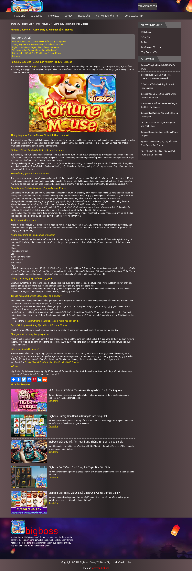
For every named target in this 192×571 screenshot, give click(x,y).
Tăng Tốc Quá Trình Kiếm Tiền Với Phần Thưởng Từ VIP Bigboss (158, 153)
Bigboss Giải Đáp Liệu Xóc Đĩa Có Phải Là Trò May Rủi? (159, 115)
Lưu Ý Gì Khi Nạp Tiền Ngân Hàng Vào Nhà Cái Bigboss (158, 124)
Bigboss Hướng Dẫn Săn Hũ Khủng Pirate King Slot (78, 416)
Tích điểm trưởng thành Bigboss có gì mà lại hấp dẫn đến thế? (52, 321)
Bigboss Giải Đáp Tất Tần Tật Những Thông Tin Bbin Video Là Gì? (86, 441)
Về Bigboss (36, 16)
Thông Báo (53, 16)
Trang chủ (19, 16)
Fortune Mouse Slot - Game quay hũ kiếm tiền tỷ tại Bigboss (61, 24)
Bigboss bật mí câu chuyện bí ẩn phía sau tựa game (35, 47)
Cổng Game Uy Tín (134, 16)
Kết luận (16, 56)
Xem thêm (53, 401)
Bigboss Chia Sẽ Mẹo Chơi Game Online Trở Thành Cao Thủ (158, 96)
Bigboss (35, 66)
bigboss (34, 531)
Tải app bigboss (147, 6)
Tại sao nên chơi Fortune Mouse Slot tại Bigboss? (34, 50)
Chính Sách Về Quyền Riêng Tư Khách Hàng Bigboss (157, 86)
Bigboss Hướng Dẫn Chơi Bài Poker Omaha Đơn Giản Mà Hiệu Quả (156, 77)
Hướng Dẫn (84, 16)
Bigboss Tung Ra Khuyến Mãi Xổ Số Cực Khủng (159, 67)
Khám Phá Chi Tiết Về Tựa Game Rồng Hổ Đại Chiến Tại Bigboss (85, 390)
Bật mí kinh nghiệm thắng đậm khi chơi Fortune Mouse (36, 53)
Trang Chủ (15, 24)
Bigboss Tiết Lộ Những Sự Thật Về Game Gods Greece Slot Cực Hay (159, 143)
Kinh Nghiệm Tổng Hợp (107, 16)
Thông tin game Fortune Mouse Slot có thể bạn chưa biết (37, 44)
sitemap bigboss (100, 568)
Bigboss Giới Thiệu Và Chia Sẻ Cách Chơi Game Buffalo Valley (84, 492)
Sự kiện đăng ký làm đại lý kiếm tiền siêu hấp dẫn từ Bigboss (52, 362)
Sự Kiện (68, 16)
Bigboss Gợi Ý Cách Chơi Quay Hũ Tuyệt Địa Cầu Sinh (79, 467)
